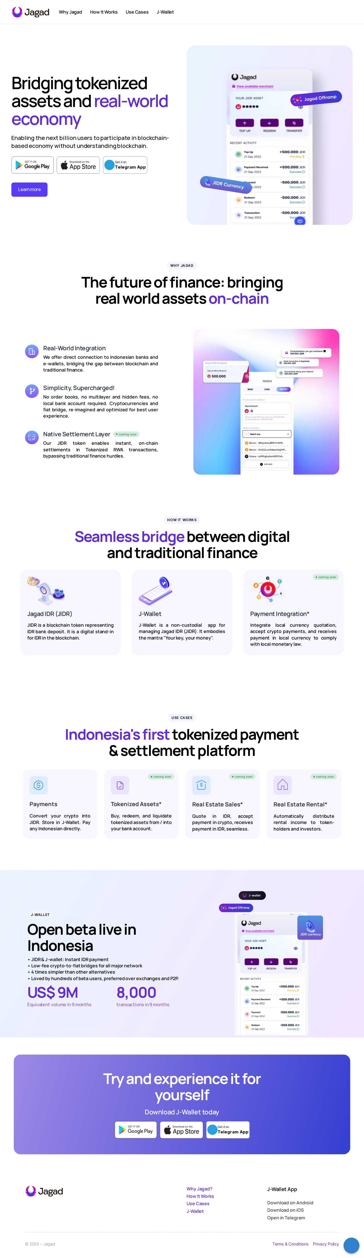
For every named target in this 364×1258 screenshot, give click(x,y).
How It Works (200, 1196)
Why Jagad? (199, 1189)
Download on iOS (285, 1210)
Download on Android (290, 1203)
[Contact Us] (351, 1245)
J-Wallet (195, 1211)
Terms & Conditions (290, 1244)
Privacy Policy (326, 1244)
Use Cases (198, 1203)
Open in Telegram (286, 1218)
